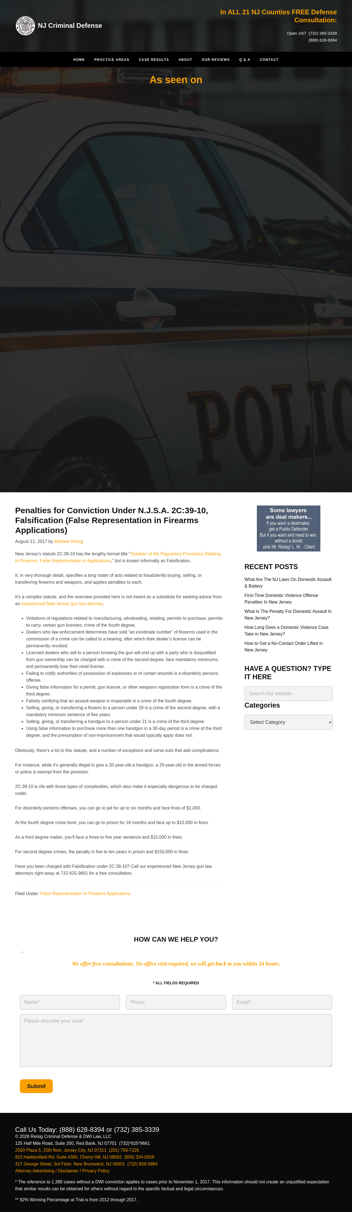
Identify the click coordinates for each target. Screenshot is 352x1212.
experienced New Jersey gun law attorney (62, 603)
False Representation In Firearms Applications (85, 893)
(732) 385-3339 (322, 33)
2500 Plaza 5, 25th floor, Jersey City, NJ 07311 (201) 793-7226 (77, 1150)
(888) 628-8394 (323, 40)
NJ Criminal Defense (70, 25)
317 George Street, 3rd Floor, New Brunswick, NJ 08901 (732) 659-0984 (86, 1164)
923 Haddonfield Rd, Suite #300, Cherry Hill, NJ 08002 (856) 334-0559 (84, 1157)
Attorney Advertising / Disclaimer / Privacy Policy (62, 1170)
